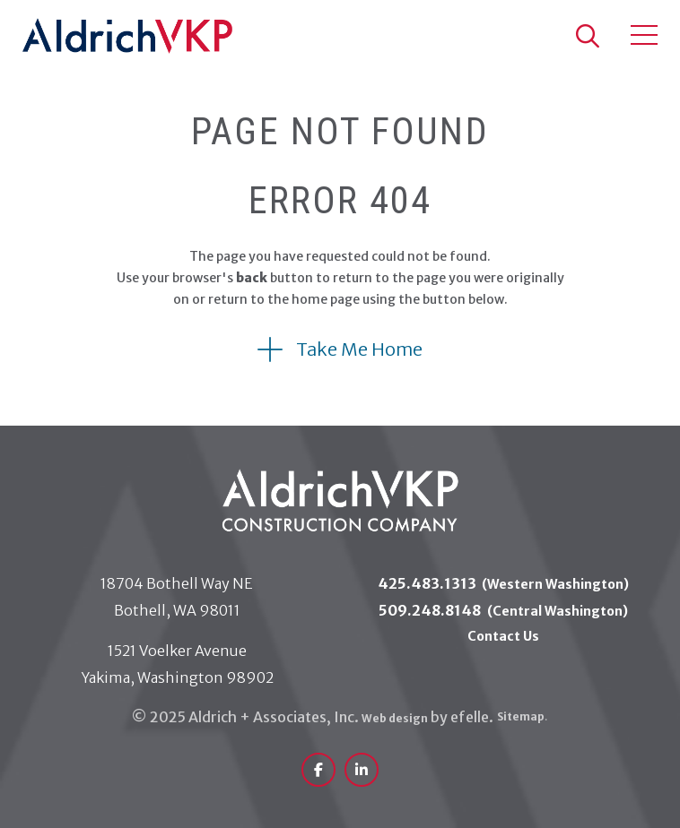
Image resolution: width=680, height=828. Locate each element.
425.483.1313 (504, 583)
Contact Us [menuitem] (503, 636)
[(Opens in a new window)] (318, 770)
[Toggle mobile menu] (644, 35)
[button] (586, 36)
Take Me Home (359, 349)
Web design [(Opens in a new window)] (395, 718)
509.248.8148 (503, 610)
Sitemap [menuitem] (521, 716)
